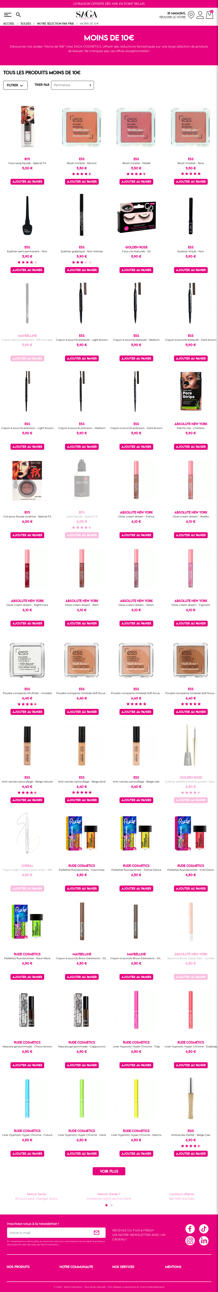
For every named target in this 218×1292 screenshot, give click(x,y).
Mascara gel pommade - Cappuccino (82, 1046)
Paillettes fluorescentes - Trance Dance (136, 869)
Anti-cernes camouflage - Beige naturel (27, 781)
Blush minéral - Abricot (82, 163)
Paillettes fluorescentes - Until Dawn (190, 869)
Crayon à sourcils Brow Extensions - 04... (136, 958)
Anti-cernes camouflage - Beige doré (82, 781)
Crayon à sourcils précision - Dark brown (136, 428)
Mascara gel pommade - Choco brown (27, 1046)
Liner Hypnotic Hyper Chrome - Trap (136, 1046)
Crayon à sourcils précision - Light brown (27, 428)
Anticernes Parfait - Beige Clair (190, 1135)
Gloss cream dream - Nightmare (27, 604)
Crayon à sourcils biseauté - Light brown (82, 339)
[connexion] (200, 15)
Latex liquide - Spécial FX (82, 516)
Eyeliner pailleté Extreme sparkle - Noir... (190, 781)
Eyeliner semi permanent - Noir (27, 251)
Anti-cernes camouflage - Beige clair (136, 781)
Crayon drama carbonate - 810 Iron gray (27, 339)
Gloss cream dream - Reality (191, 516)
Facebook (190, 1228)
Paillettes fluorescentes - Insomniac (82, 869)
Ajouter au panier (27, 182)
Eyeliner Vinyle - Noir (190, 251)
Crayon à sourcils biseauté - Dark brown (190, 339)
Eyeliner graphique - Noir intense (82, 251)
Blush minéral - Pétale (136, 163)
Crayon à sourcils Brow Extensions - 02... (82, 958)
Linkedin (203, 1240)
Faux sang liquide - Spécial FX (27, 163)
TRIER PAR (42, 85)
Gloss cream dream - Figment (190, 604)
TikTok (203, 1228)
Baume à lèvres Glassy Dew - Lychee (190, 958)
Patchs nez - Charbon (191, 428)
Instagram (190, 1240)
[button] (106, 1205)
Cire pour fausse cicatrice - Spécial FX (27, 516)
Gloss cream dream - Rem (82, 604)
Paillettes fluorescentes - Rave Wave (27, 958)
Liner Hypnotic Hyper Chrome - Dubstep (191, 1046)
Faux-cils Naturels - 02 (136, 251)
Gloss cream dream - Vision (136, 604)
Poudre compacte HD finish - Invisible (27, 693)
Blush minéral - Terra (191, 163)
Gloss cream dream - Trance (136, 516)
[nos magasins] (177, 14)
